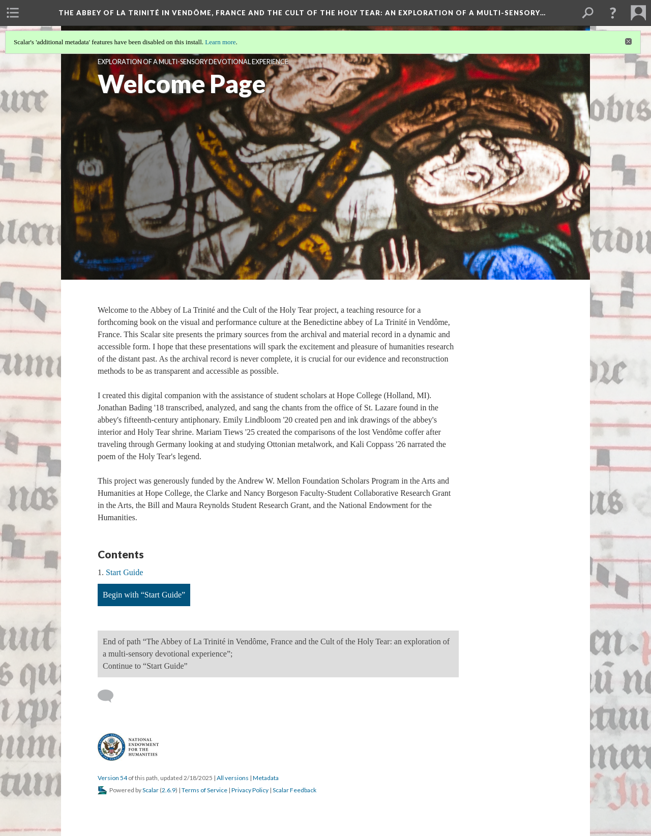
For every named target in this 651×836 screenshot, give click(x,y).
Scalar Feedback (294, 790)
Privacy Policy (250, 790)
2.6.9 (168, 790)
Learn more (220, 42)
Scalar (150, 790)
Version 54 (112, 778)
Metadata (266, 778)
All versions (233, 778)
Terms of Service (204, 790)
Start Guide (124, 572)
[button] (613, 12)
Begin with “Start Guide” (144, 594)
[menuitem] (12, 12)
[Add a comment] (110, 696)
